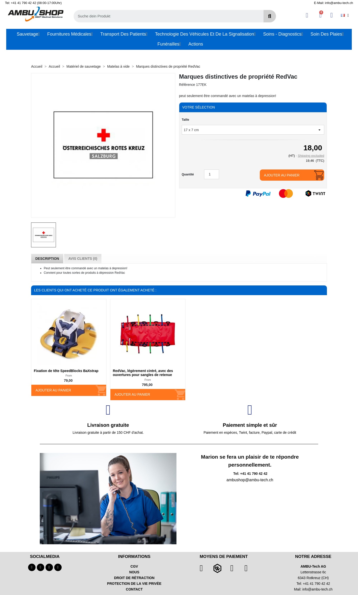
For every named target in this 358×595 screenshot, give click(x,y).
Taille (185, 119)
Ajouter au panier (282, 175)
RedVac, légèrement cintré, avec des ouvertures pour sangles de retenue (143, 373)
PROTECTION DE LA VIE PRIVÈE (134, 584)
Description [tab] (47, 259)
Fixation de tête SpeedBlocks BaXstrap (66, 371)
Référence (187, 85)
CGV (134, 566)
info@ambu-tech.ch (317, 589)
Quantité (188, 174)
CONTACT (134, 589)
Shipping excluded (311, 156)
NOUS (134, 572)
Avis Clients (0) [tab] (82, 259)
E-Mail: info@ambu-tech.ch (333, 3)
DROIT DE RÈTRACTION (134, 578)
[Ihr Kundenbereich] (307, 15)
